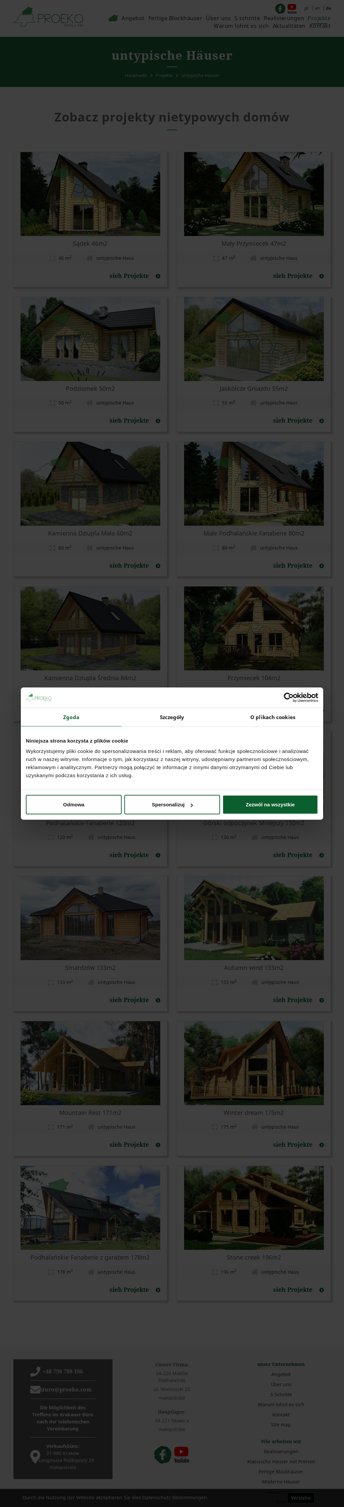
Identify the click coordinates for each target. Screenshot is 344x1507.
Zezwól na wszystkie (270, 804)
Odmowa (73, 804)
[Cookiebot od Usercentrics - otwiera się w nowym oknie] (288, 697)
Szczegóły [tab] (172, 716)
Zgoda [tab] (71, 716)
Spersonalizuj (172, 804)
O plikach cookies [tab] (272, 716)
